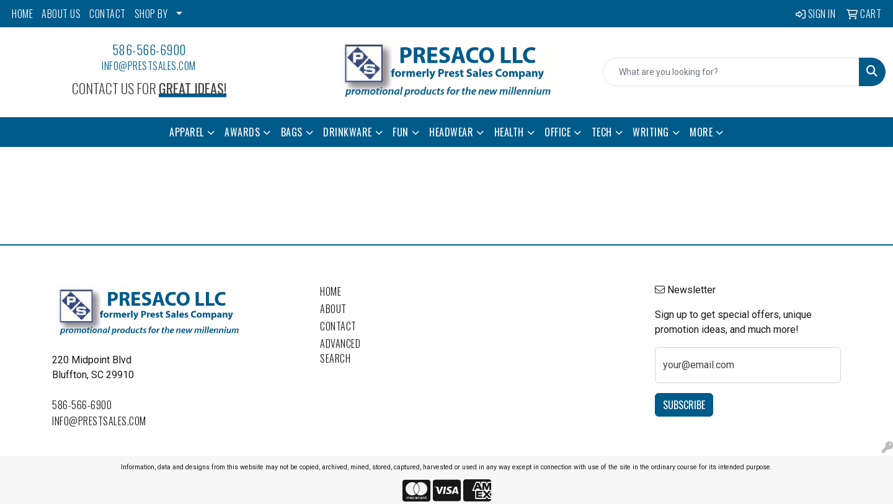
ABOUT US (61, 13)
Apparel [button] (186, 132)
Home (330, 291)
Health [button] (509, 132)
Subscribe (684, 404)
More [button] (701, 132)
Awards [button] (242, 132)
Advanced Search (340, 351)
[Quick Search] (731, 72)
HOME (22, 13)
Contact (338, 326)
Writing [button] (651, 132)
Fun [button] (401, 132)
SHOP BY (151, 13)
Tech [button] (602, 132)
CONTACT (107, 13)
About (333, 308)
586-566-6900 (149, 49)
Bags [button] (292, 132)
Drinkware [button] (347, 132)
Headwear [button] (451, 132)
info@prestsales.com (149, 65)
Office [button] (557, 132)
